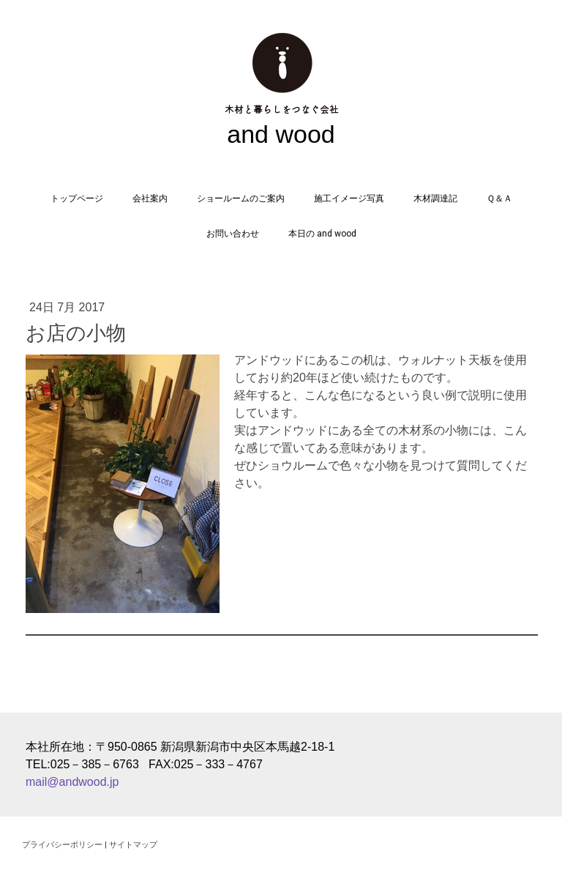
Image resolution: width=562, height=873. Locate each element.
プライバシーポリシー (62, 844)
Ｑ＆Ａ (499, 198)
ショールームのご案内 (241, 198)
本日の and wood (322, 234)
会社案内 (150, 198)
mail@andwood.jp (72, 782)
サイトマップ (133, 844)
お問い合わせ (232, 234)
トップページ (76, 198)
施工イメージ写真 (349, 198)
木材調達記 (435, 198)
